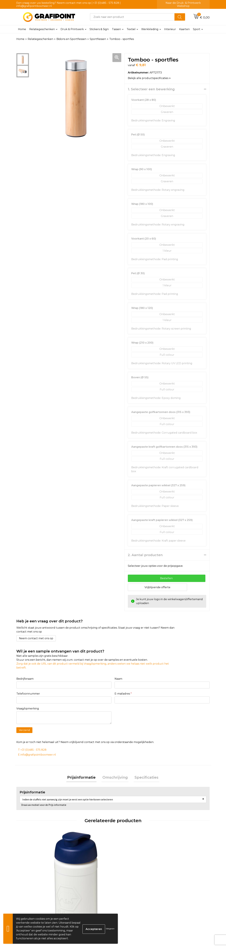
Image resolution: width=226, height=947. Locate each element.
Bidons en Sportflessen (71, 39)
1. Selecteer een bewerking (151, 89)
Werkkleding (149, 29)
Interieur (170, 29)
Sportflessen (98, 39)
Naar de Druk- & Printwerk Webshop (183, 4)
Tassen (116, 29)
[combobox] (132, 17)
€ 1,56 (77, 890)
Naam (118, 678)
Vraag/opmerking (27, 708)
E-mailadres (123, 693)
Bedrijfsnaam (25, 678)
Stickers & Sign (99, 29)
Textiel (131, 29)
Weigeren (110, 928)
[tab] (83, 778)
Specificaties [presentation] (145, 778)
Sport (196, 29)
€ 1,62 (29, 895)
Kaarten (184, 29)
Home (22, 29)
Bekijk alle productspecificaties (149, 78)
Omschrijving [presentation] (115, 778)
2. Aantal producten (145, 555)
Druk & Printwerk (72, 29)
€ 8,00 (174, 885)
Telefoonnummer (28, 693)
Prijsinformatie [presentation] (83, 778)
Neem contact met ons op (36, 638)
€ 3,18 (126, 885)
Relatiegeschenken (42, 29)
